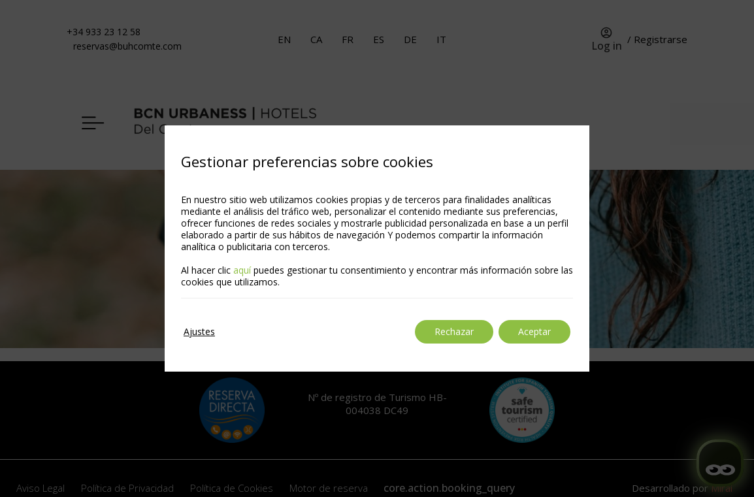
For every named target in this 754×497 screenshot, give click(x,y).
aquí (242, 270)
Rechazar (454, 331)
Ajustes (199, 331)
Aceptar (534, 331)
